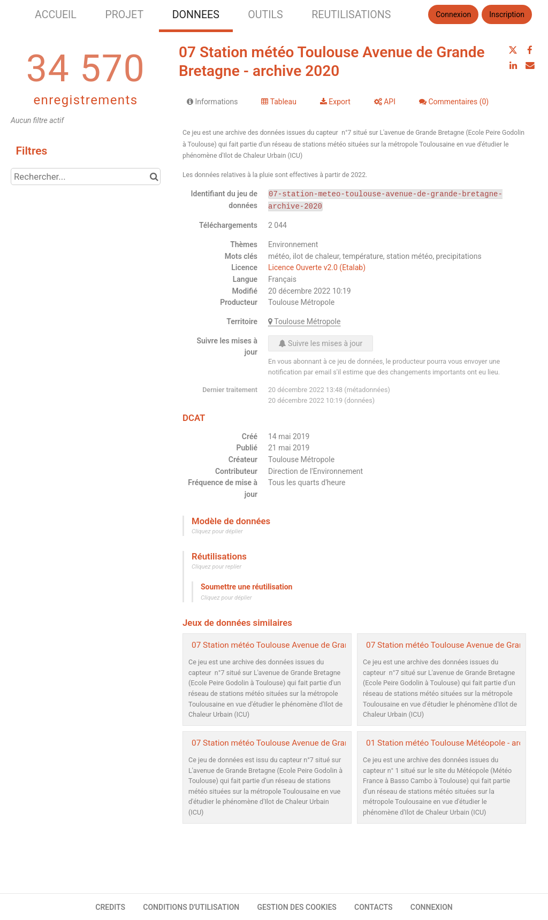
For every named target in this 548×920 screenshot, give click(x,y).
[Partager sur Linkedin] (513, 65)
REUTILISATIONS (351, 15)
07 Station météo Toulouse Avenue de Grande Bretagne (292, 743)
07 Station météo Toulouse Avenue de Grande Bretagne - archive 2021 (319, 645)
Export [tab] (335, 101)
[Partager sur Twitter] (513, 50)
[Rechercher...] (86, 176)
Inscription (506, 14)
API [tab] (384, 101)
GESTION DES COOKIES (297, 907)
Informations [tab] (212, 101)
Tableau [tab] (278, 101)
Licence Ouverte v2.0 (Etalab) (317, 267)
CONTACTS (373, 907)
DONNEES (195, 15)
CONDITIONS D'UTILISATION (191, 907)
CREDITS (110, 907)
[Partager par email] (529, 65)
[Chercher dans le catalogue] (154, 176)
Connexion (453, 14)
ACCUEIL (56, 15)
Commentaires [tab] (454, 101)
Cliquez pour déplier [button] (217, 531)
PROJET (124, 15)
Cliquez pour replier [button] (216, 566)
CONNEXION (431, 907)
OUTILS (265, 15)
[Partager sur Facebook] (529, 50)
